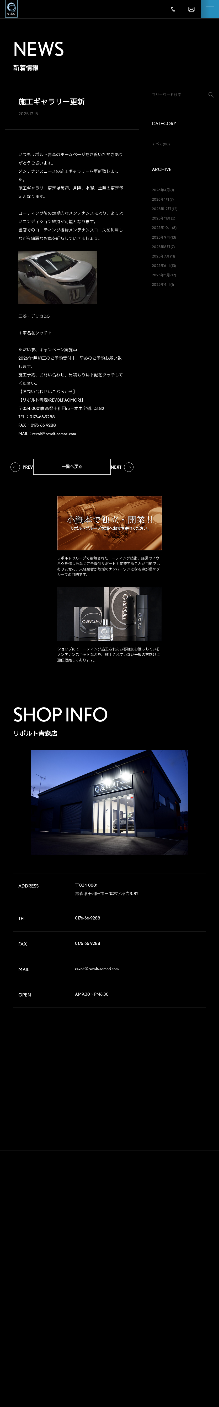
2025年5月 (161, 275)
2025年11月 (161, 218)
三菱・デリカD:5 (34, 316)
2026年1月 (160, 199)
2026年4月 (161, 190)
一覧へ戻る (72, 466)
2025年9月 (161, 237)
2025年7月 (161, 256)
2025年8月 (161, 247)
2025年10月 (162, 228)
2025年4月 (161, 284)
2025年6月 (161, 266)
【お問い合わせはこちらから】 (47, 391)
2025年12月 (161, 209)
